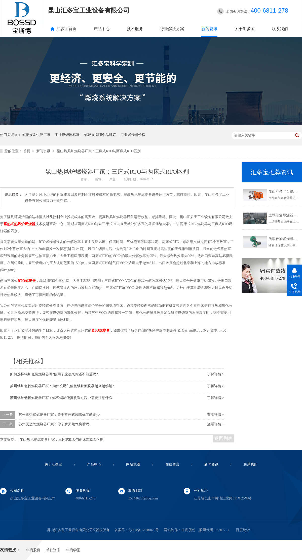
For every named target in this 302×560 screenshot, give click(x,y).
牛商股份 (188, 530)
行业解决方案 (172, 29)
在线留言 (172, 464)
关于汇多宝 (245, 29)
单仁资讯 (53, 550)
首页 (27, 151)
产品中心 (102, 29)
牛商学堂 (73, 550)
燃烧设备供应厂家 (36, 135)
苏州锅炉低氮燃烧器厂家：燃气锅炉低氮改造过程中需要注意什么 (61, 398)
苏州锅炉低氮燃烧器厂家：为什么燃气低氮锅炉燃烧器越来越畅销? (62, 386)
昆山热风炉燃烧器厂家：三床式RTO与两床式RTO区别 (99, 151)
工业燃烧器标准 (67, 135)
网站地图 (133, 464)
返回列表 (223, 438)
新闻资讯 (209, 29)
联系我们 (280, 29)
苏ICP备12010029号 (144, 530)
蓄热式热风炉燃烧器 (19, 224)
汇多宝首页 (66, 29)
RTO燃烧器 (27, 281)
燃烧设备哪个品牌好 (100, 135)
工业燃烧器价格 (133, 135)
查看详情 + (215, 415)
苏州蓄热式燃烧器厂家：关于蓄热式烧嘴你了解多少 (59, 415)
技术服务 (135, 29)
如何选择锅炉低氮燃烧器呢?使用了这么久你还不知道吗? (54, 374)
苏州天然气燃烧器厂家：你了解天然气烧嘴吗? (55, 424)
